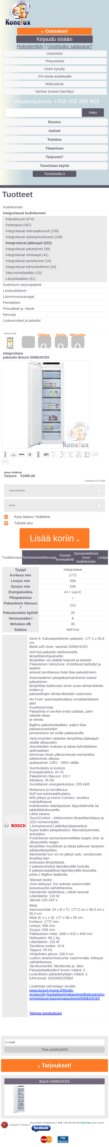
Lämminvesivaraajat (18, 297)
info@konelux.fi (50, 1123)
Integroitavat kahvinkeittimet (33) (31, 267)
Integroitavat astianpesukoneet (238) (34, 237)
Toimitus (54, 139)
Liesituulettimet (14, 291)
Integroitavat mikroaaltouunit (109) (32, 231)
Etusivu (54, 122)
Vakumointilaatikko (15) (24, 273)
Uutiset (55, 131)
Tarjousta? (54, 157)
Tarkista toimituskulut (45, 1013)
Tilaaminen (54, 148)
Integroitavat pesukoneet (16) (28, 261)
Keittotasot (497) (18, 225)
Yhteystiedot (54, 61)
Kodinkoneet (12, 207)
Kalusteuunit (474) (20, 219)
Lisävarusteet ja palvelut (22, 320)
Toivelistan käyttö (54, 166)
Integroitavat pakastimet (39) (28, 249)
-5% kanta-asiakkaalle (54, 76)
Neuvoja (9, 314)
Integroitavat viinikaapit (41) (27, 255)
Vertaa (12, 505)
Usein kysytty (54, 69)
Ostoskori (54, 31)
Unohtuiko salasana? (69, 46)
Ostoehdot (54, 53)
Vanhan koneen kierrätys (54, 91)
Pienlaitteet (11, 303)
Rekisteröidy (30, 46)
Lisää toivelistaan (17, 490)
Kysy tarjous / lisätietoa (27, 517)
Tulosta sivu (18, 523)
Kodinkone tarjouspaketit (22, 285)
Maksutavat (54, 84)
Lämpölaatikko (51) (20, 279)
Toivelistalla (54, 174)
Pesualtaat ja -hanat (18, 308)
